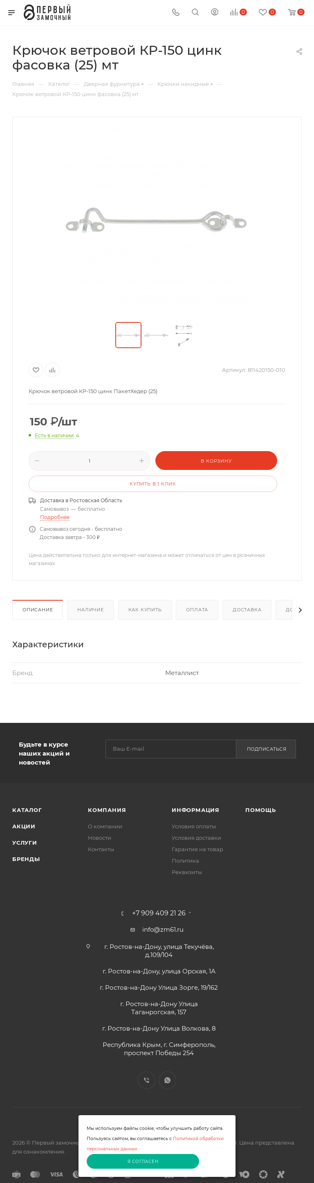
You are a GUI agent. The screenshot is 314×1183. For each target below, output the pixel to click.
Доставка (247, 610)
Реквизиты (187, 872)
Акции (24, 826)
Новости (99, 837)
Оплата (197, 610)
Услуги (24, 842)
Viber (146, 1080)
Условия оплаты (194, 826)
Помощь (260, 810)
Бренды (26, 859)
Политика (185, 860)
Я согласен (143, 1161)
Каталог (27, 810)
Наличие (90, 610)
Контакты (101, 849)
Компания (107, 810)
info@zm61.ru (163, 929)
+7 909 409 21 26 (159, 913)
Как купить (145, 610)
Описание (37, 610)
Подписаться (267, 749)
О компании (105, 826)
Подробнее (55, 517)
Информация (196, 810)
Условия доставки (196, 837)
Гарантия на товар (197, 849)
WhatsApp (167, 1080)
